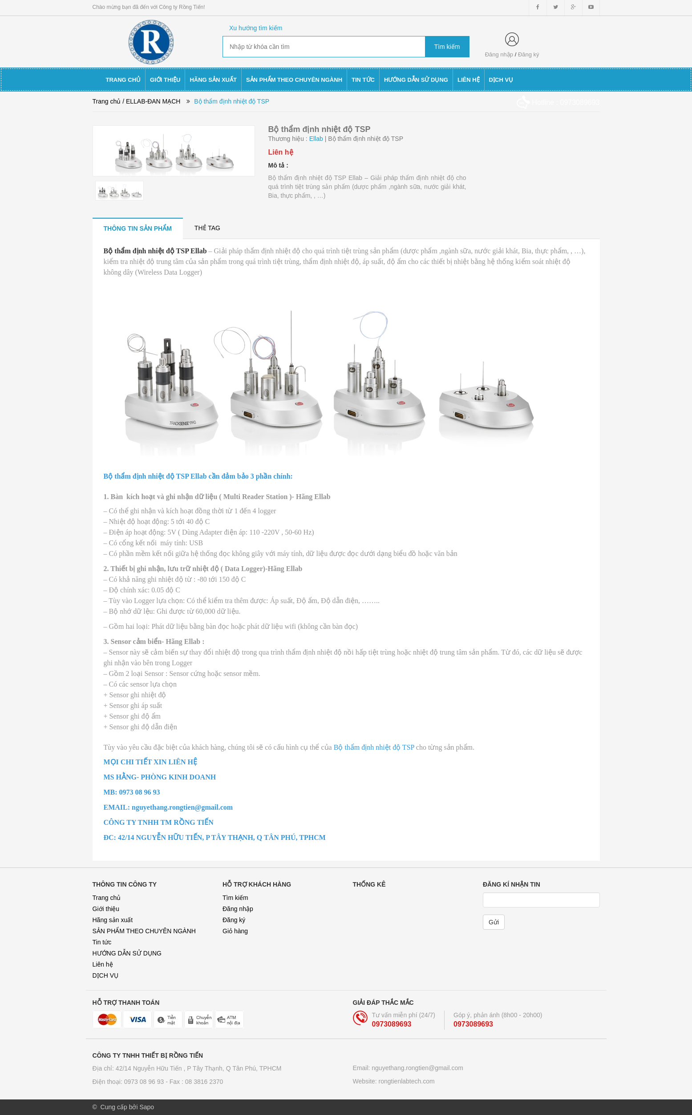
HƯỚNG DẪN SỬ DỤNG (127, 953)
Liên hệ (103, 964)
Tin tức (102, 942)
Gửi (494, 922)
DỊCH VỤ (106, 975)
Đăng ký (528, 54)
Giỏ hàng (235, 931)
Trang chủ (107, 897)
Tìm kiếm (235, 897)
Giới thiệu (106, 908)
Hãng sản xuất (113, 919)
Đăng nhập (499, 54)
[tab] (138, 228)
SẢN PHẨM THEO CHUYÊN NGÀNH (144, 931)
